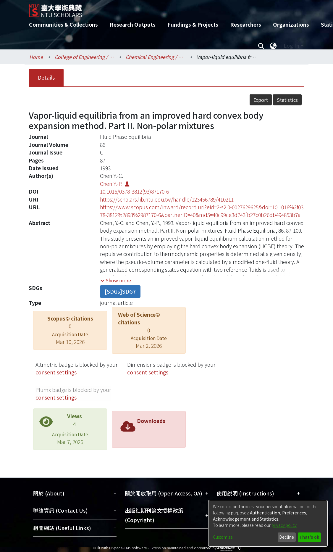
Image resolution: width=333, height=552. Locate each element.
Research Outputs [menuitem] (133, 24)
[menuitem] (273, 45)
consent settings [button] (56, 372)
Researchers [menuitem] (245, 24)
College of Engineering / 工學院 (84, 56)
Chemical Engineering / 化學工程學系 (155, 56)
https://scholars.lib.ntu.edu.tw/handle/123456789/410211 (167, 199)
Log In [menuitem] (291, 45)
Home (36, 56)
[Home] (161, 8)
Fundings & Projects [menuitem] (192, 24)
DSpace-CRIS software (128, 548)
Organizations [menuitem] (291, 24)
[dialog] (268, 523)
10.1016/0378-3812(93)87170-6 (134, 191)
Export (260, 99)
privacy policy (284, 525)
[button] (115, 280)
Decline (286, 537)
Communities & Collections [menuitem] (63, 24)
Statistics (287, 99)
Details (46, 77)
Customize (223, 537)
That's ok (309, 537)
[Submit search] (261, 45)
